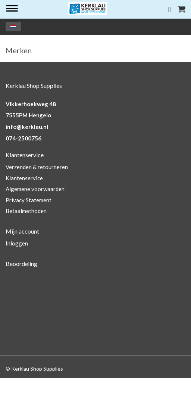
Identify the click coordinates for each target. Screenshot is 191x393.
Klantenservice (24, 178)
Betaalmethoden (26, 210)
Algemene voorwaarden (35, 189)
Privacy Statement (28, 200)
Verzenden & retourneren (37, 167)
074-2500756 (23, 138)
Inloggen (17, 243)
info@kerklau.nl (27, 126)
